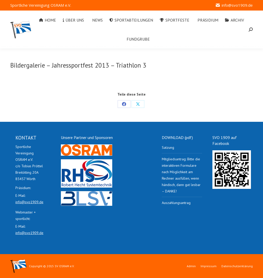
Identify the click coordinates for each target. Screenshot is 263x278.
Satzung (168, 147)
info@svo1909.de (234, 5)
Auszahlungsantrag (176, 202)
